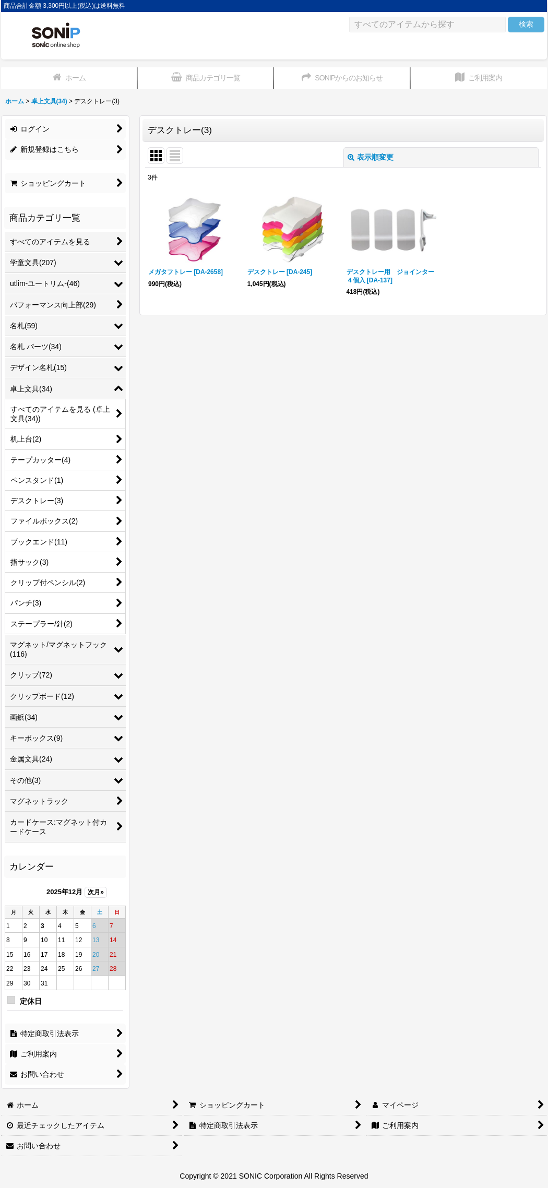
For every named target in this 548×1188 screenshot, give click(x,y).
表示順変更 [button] (371, 157)
